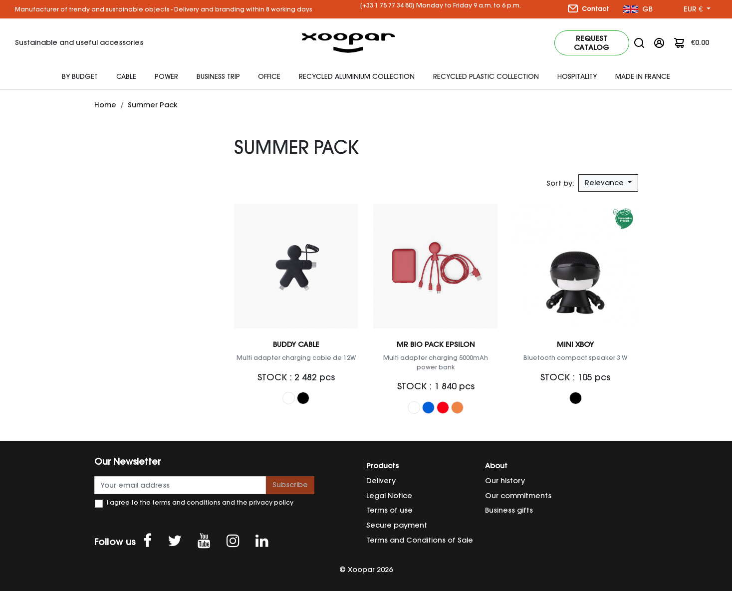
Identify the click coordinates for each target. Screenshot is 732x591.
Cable (126, 76)
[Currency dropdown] (697, 9)
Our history (505, 480)
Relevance (605, 182)
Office (269, 76)
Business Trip (218, 76)
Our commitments (518, 495)
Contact (588, 8)
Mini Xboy (575, 344)
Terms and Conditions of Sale (419, 540)
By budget (80, 76)
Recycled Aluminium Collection (357, 76)
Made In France (642, 76)
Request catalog (591, 43)
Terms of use (389, 510)
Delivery (381, 480)
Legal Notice (389, 495)
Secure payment (396, 525)
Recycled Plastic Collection (486, 76)
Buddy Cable (296, 344)
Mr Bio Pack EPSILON (436, 344)
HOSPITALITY (577, 76)
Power (166, 76)
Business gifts (509, 510)
